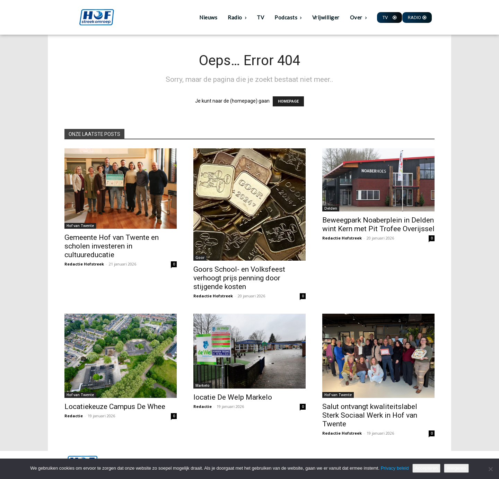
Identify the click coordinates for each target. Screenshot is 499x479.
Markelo (202, 385)
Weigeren (456, 468)
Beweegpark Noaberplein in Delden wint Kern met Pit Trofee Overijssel (378, 224)
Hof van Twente (80, 225)
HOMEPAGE (288, 101)
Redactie (73, 415)
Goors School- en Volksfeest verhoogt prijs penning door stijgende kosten (239, 278)
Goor (199, 257)
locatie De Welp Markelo (232, 397)
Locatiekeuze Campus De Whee (114, 406)
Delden (330, 208)
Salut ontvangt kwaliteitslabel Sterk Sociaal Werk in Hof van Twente (369, 415)
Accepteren (426, 468)
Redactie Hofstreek (84, 264)
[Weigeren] (490, 468)
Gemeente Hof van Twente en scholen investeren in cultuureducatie (111, 246)
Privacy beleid (395, 468)
